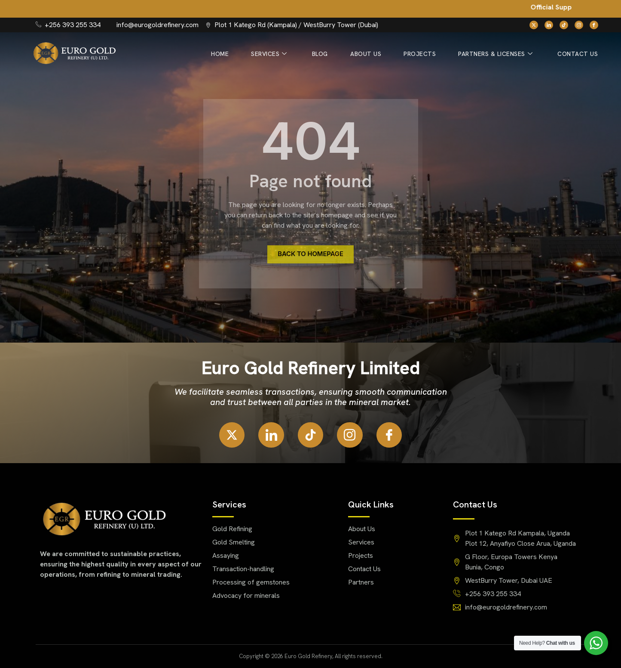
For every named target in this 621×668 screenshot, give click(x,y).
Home (226, 54)
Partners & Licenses (496, 54)
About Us (368, 54)
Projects (422, 54)
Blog (324, 54)
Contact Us (578, 54)
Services (274, 54)
